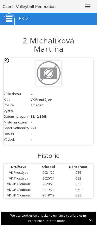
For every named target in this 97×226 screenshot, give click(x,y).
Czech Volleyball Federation (29, 6)
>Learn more (56, 221)
